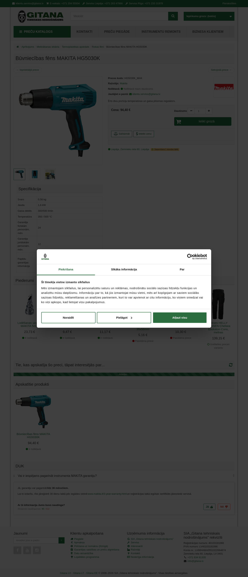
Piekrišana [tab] (66, 269)
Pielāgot (124, 317)
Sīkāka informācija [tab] (124, 269)
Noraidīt (68, 317)
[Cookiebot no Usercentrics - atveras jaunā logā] (190, 257)
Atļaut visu (179, 317)
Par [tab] (182, 269)
